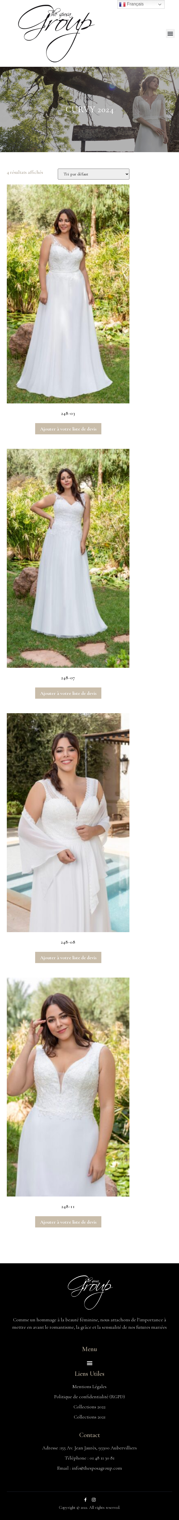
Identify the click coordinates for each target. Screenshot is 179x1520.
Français (131, 4)
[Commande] (93, 174)
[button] (170, 33)
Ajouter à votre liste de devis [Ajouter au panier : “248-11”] (68, 1222)
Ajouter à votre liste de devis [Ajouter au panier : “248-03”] (68, 429)
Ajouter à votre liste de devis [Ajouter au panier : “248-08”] (68, 958)
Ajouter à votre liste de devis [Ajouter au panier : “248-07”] (68, 693)
